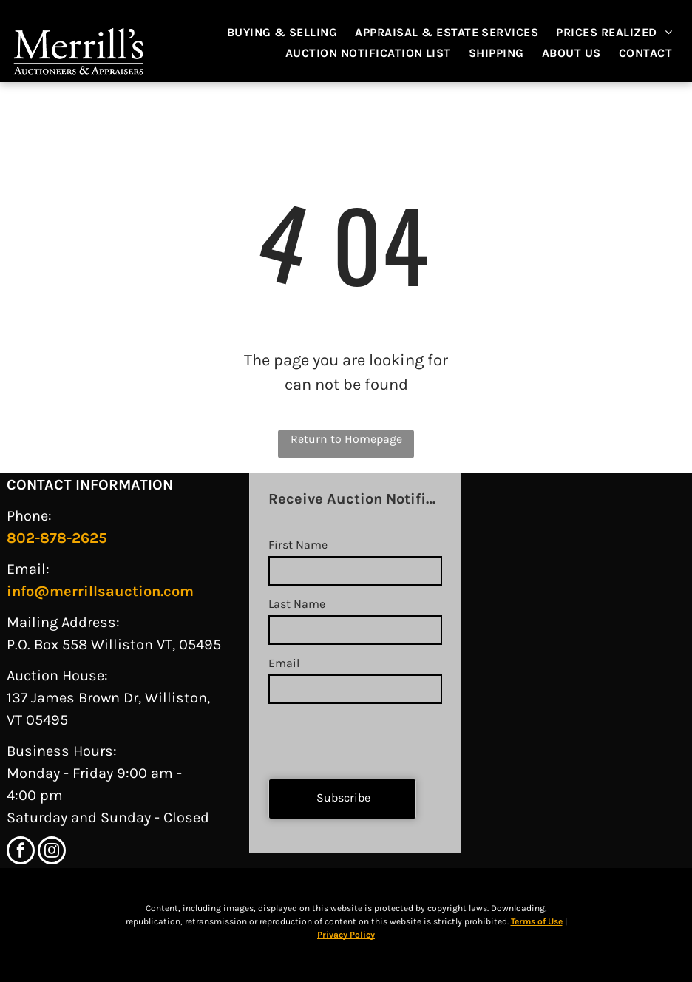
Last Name (296, 604)
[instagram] (52, 852)
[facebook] (21, 852)
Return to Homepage (346, 439)
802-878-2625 (57, 537)
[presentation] (380, 735)
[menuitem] (289, 32)
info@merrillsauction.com (100, 591)
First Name (298, 545)
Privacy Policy (346, 934)
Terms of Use (537, 921)
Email (283, 663)
